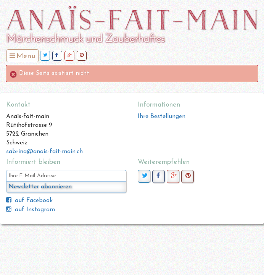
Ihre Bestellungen (161, 116)
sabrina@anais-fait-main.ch (44, 152)
